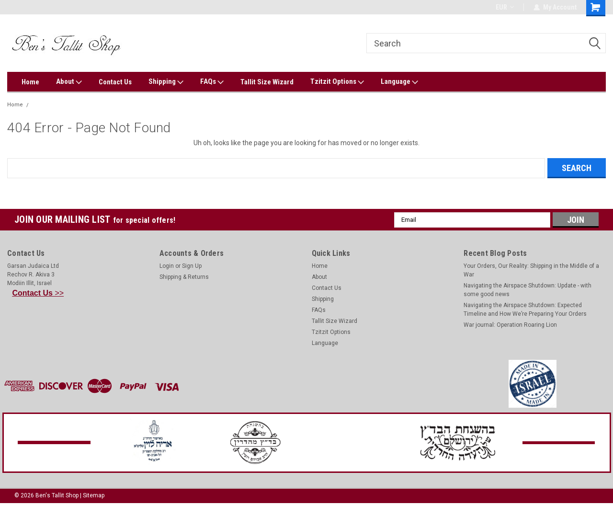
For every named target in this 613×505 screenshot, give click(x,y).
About (69, 82)
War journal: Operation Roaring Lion (510, 324)
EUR (505, 7)
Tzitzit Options (337, 82)
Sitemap (93, 495)
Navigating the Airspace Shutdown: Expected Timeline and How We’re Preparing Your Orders (525, 309)
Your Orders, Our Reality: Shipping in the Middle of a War (531, 270)
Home (30, 82)
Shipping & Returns (184, 277)
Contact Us (115, 82)
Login (166, 266)
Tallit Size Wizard (267, 82)
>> (38, 293)
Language (399, 82)
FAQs (212, 82)
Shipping (165, 82)
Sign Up (192, 266)
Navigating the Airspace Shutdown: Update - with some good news (527, 290)
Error (39, 105)
